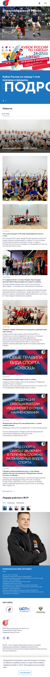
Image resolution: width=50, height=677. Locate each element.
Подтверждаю (25, 672)
